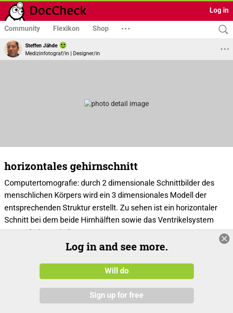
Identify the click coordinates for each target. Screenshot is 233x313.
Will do (117, 270)
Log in (219, 10)
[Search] (221, 30)
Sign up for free (116, 295)
